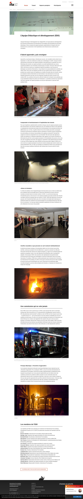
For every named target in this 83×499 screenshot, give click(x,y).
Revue (26, 5)
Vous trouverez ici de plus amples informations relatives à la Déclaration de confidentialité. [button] (20, 497)
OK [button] (77, 496)
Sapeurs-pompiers (44, 5)
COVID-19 (33, 483)
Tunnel (34, 5)
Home (11, 9)
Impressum (33, 485)
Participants (57, 5)
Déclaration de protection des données (37, 487)
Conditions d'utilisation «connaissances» (36, 492)
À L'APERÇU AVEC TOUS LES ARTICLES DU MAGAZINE (34, 469)
